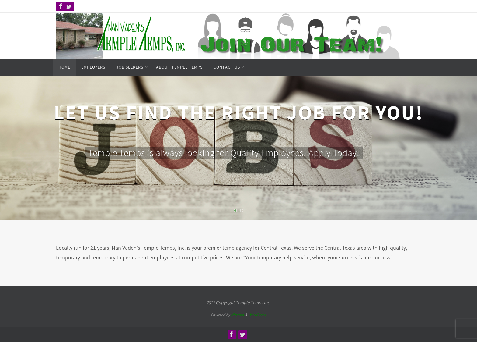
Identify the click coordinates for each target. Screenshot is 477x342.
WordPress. (257, 314)
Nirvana (237, 314)
